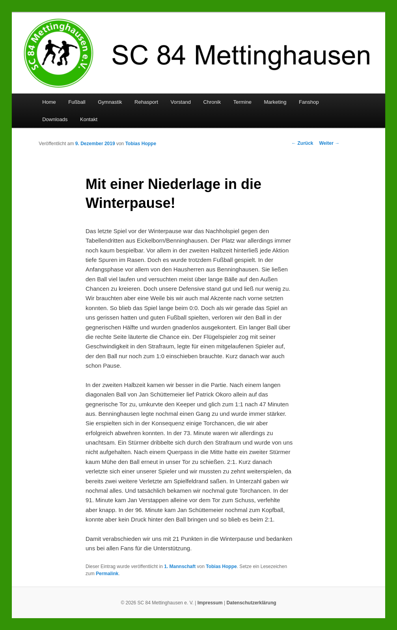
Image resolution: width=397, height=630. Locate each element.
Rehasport (146, 102)
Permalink (107, 573)
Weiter (329, 143)
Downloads (54, 119)
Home (49, 102)
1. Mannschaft (180, 566)
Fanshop (309, 102)
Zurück (302, 143)
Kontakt (88, 119)
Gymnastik (110, 102)
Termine (242, 102)
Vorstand (181, 102)
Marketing (275, 102)
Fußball (76, 102)
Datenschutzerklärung (251, 603)
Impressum (210, 603)
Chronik (212, 102)
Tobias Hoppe (140, 143)
